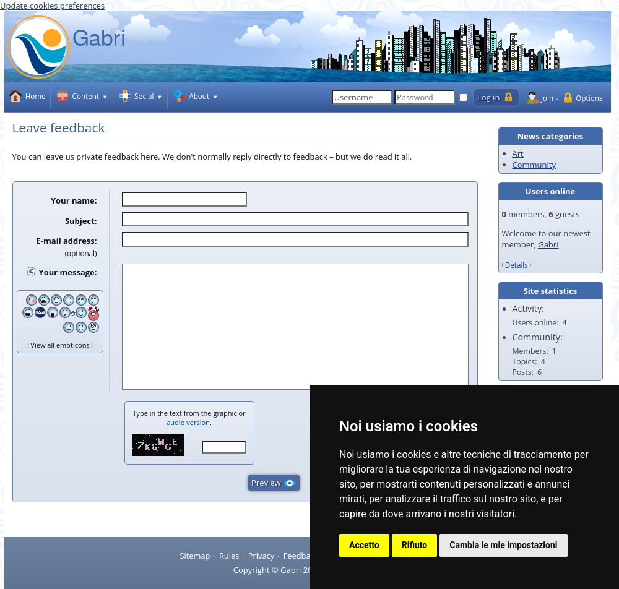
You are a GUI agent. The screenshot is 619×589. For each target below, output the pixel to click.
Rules (229, 555)
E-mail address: (67, 240)
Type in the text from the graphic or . (188, 417)
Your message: (68, 272)
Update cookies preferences (52, 5)
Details (516, 265)
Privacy (261, 555)
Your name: (74, 200)
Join (547, 98)
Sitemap (195, 555)
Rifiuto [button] (415, 545)
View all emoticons (59, 345)
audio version (188, 422)
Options (589, 98)
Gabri (548, 244)
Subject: (81, 220)
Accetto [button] (364, 545)
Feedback (301, 555)
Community (534, 164)
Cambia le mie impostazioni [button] (503, 545)
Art (518, 153)
